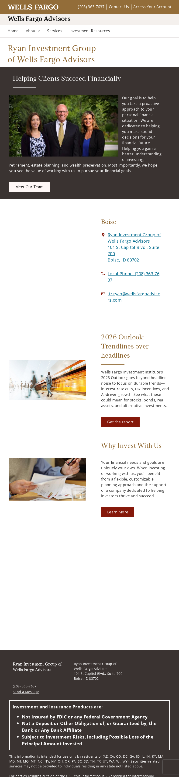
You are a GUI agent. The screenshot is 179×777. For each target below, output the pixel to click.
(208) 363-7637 (91, 6)
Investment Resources (89, 30)
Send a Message (26, 692)
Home (13, 30)
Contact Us (119, 6)
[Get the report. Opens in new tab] (120, 422)
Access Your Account (152, 6)
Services (54, 30)
